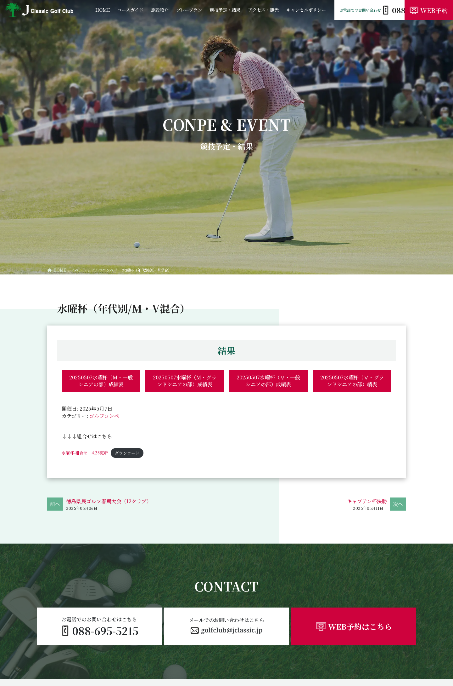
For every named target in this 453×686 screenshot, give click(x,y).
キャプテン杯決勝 (367, 501)
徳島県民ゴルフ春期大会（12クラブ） (109, 501)
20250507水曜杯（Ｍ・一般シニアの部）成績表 (101, 381)
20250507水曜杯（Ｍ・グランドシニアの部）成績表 (184, 381)
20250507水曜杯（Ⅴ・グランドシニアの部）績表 (352, 381)
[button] (226, 627)
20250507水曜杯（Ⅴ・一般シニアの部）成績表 (268, 381)
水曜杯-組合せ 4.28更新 (85, 453)
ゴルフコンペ (104, 415)
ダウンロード (127, 453)
